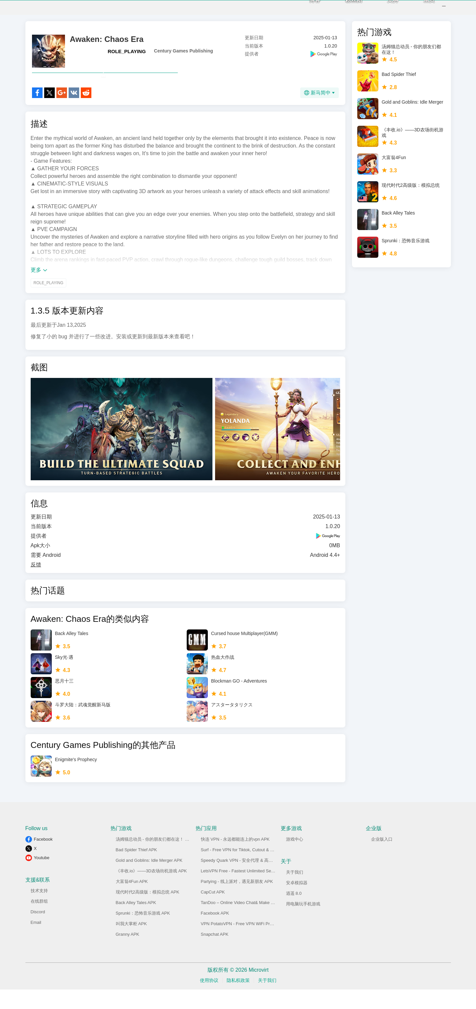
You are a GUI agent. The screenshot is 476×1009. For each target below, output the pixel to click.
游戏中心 (294, 858)
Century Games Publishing (183, 55)
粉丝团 (345, 10)
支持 (384, 10)
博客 (306, 10)
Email (36, 941)
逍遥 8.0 (294, 912)
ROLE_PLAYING (127, 56)
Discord (38, 931)
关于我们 (294, 891)
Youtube (41, 877)
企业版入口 (382, 858)
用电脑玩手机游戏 (303, 923)
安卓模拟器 (296, 902)
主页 (420, 10)
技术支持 (39, 910)
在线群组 (39, 920)
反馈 (36, 584)
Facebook (43, 858)
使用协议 (209, 999)
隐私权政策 (238, 999)
